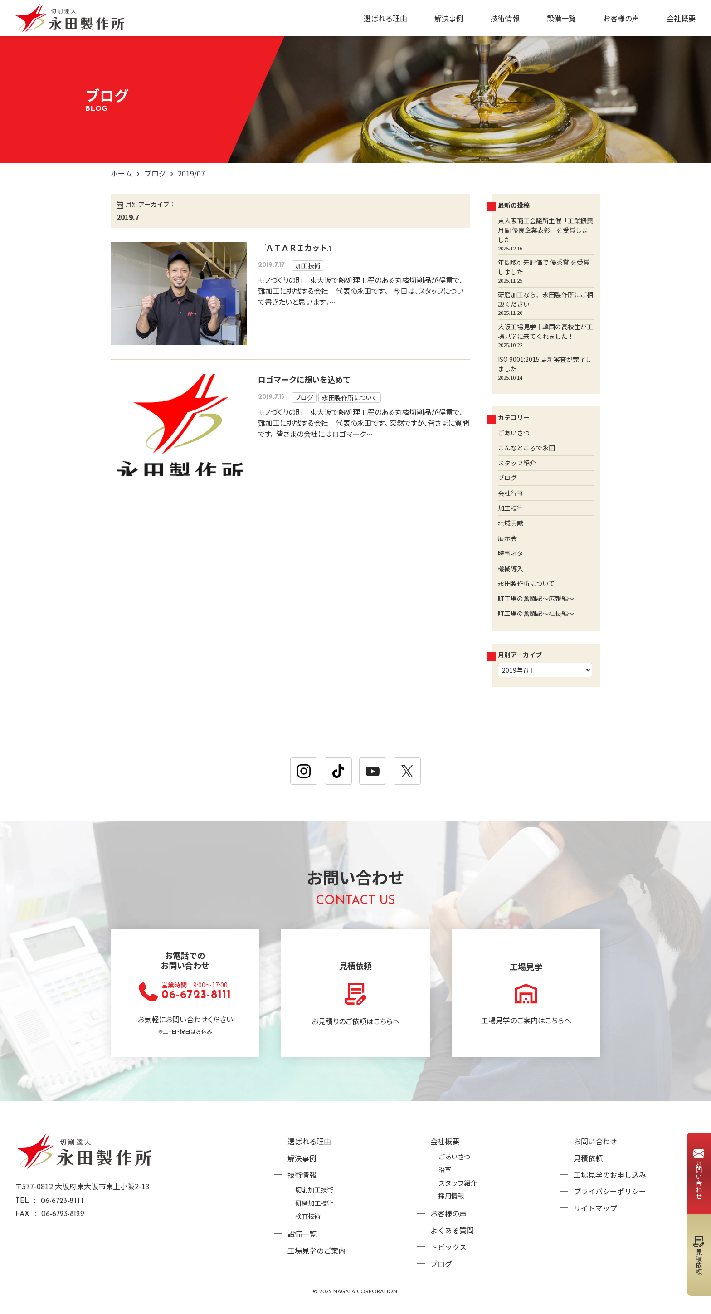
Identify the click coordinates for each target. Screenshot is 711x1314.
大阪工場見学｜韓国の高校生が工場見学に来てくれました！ (545, 331)
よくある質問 (452, 1230)
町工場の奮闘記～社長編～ (536, 613)
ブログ (155, 173)
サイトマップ (595, 1207)
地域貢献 (510, 523)
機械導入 (510, 568)
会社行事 (510, 493)
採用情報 (451, 1195)
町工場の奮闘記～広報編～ (536, 598)
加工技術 (308, 265)
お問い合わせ (595, 1141)
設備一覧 (561, 18)
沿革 (444, 1169)
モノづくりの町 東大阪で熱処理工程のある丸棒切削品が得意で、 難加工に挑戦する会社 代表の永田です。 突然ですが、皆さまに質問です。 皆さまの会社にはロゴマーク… (363, 422)
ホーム (121, 173)
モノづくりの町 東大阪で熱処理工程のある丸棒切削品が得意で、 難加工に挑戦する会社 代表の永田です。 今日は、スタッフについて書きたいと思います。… (360, 290)
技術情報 (505, 18)
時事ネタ (510, 552)
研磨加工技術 (314, 1202)
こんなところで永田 (526, 447)
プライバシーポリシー (610, 1191)
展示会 (507, 537)
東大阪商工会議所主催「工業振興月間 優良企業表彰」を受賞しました (545, 230)
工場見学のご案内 (316, 1250)
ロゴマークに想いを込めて (304, 379)
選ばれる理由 (385, 18)
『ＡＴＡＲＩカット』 (296, 247)
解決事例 (448, 18)
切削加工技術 (314, 1189)
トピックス (448, 1246)
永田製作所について (349, 397)
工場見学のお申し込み (610, 1174)
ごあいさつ (514, 432)
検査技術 (308, 1216)
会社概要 (681, 18)
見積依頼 (588, 1158)
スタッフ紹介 (517, 462)
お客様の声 (621, 18)
